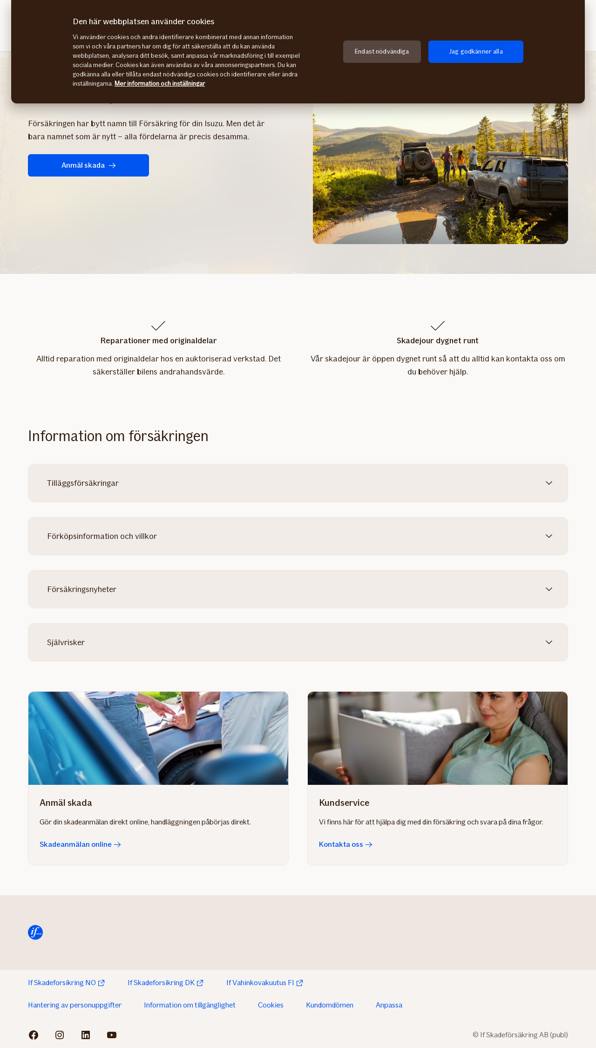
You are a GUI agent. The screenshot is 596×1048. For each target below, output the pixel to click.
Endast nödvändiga (382, 51)
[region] (298, 51)
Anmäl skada (88, 165)
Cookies (271, 1004)
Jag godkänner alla (476, 51)
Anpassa (389, 1004)
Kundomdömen (329, 1004)
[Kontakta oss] (438, 738)
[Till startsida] (35, 932)
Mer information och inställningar (160, 84)
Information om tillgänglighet (190, 1004)
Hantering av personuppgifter (75, 1004)
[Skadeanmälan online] (158, 738)
